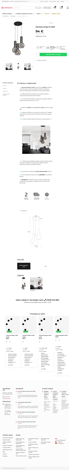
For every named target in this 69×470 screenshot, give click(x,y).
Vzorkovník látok (52, 1)
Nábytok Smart (56, 13)
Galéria (4, 88)
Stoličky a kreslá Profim (33, 454)
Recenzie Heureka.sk (7, 445)
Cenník (4, 85)
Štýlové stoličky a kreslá (21, 455)
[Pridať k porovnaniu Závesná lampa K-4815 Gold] (41, 368)
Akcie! (38, 13)
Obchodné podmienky (8, 437)
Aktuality (19, 388)
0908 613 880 (5, 1)
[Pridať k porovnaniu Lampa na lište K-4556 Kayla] (25, 364)
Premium (46, 13)
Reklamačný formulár (7, 449)
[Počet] (37, 54)
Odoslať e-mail (7, 398)
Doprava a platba (44, 1)
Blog (58, 1)
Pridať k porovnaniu (41, 60)
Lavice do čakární (32, 442)
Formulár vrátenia (7, 447)
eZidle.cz (58, 441)
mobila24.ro (59, 443)
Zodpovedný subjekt (8, 95)
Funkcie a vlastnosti (8, 82)
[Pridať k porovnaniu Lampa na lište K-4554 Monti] (8, 364)
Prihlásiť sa (5, 456)
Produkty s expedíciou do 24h (24, 13)
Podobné (5, 91)
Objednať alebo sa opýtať (53, 54)
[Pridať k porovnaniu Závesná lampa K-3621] (58, 372)
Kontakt (62, 1)
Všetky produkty (6, 13)
